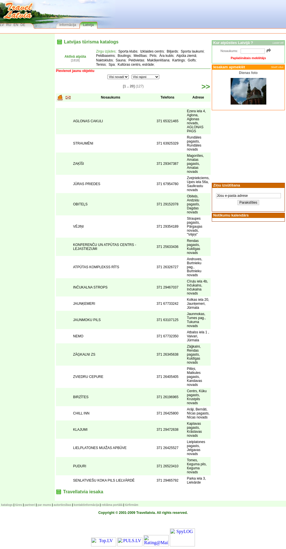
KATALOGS (7, 504)
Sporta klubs (128, 51)
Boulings (124, 56)
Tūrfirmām (131, 504)
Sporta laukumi (192, 51)
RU (8, 25)
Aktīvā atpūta (75, 57)
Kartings (178, 60)
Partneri (30, 504)
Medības (140, 56)
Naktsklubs (104, 60)
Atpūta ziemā (186, 56)
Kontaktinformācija (86, 504)
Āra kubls (166, 56)
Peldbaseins (105, 56)
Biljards (172, 51)
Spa (112, 65)
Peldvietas (136, 60)
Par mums (44, 504)
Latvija (88, 25)
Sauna (121, 60)
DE (23, 25)
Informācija (67, 25)
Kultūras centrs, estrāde (136, 65)
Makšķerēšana (158, 60)
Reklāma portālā (111, 504)
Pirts (153, 56)
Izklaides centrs (152, 51)
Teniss (101, 65)
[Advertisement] (247, 146)
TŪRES (18, 504)
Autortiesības (62, 504)
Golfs (192, 60)
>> (206, 86)
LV (2, 25)
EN (15, 25)
